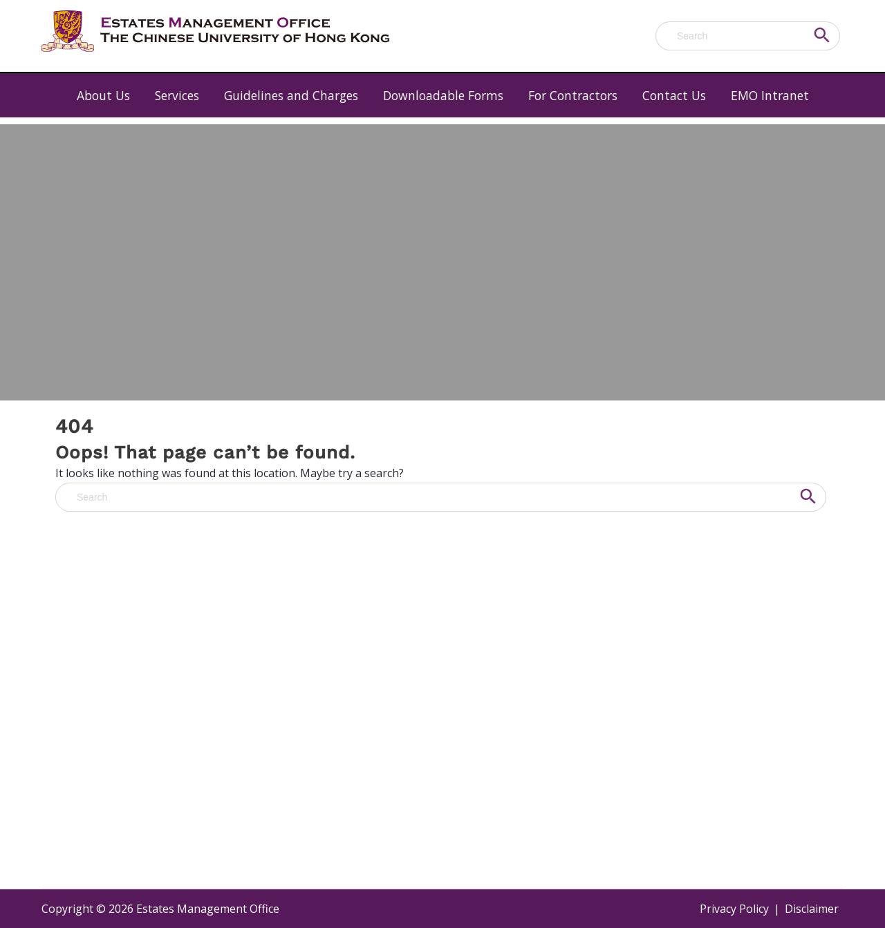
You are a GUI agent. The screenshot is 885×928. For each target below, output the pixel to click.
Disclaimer (812, 908)
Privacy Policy (734, 908)
